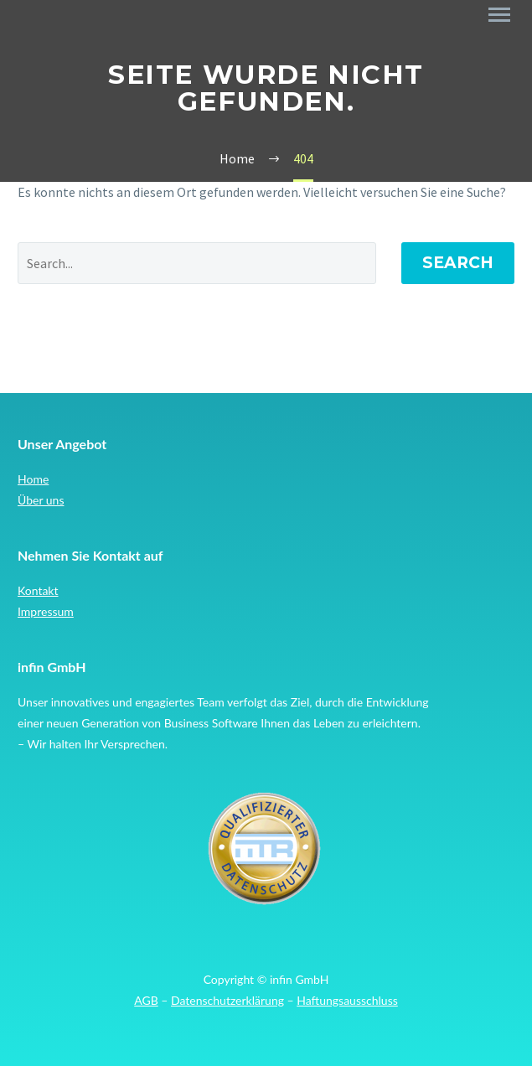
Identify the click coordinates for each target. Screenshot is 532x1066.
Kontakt (38, 590)
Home (33, 479)
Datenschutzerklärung (227, 1000)
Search (457, 262)
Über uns (41, 500)
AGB (146, 1000)
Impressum (46, 611)
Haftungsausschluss (347, 1000)
